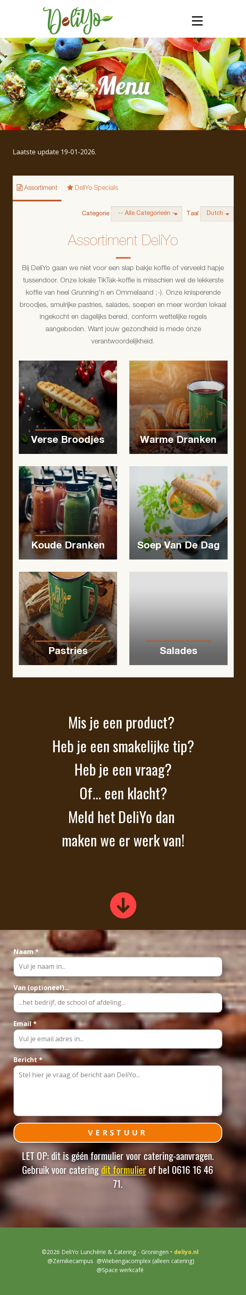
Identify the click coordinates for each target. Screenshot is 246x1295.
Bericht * (28, 1059)
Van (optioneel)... (41, 987)
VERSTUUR (117, 1132)
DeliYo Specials (92, 188)
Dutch (218, 213)
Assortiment (37, 188)
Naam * (26, 951)
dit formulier (123, 1169)
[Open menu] (197, 21)
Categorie (95, 214)
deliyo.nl (185, 1252)
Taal (192, 214)
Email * (25, 1023)
